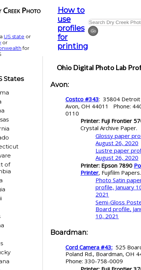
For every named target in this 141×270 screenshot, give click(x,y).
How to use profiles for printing (73, 28)
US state (14, 36)
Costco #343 (82, 99)
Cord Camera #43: (88, 247)
